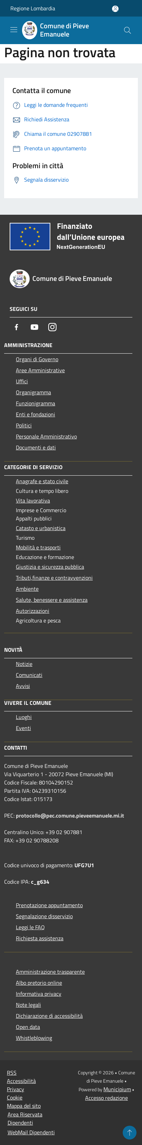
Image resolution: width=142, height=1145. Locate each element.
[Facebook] (16, 327)
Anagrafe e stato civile (42, 481)
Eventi (23, 728)
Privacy (15, 1089)
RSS (12, 1072)
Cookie (14, 1097)
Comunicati (29, 675)
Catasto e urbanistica (40, 528)
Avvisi (23, 686)
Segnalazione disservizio (44, 916)
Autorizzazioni (32, 611)
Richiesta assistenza (39, 938)
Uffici (22, 381)
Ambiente (27, 589)
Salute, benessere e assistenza (52, 600)
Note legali (28, 1005)
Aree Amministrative (40, 370)
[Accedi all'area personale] (115, 9)
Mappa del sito (24, 1106)
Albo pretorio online (39, 983)
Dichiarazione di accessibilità (49, 1016)
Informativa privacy (38, 994)
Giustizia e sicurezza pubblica (50, 567)
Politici (24, 425)
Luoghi (24, 717)
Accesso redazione (106, 1098)
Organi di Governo (37, 359)
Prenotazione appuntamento (49, 905)
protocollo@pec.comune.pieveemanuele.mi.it (70, 815)
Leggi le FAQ (30, 927)
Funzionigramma (35, 403)
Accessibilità (21, 1081)
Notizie (24, 664)
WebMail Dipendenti (31, 1132)
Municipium (117, 1089)
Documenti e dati (36, 447)
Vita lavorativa (33, 500)
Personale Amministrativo (46, 436)
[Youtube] (34, 327)
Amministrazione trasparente (50, 971)
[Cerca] (127, 30)
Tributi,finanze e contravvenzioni (54, 578)
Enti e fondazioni (35, 414)
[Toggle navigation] (14, 30)
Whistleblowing (34, 1038)
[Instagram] (52, 327)
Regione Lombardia (32, 8)
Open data (28, 1027)
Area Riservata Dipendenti (25, 1118)
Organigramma (33, 392)
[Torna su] (129, 1132)
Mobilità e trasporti (38, 547)
